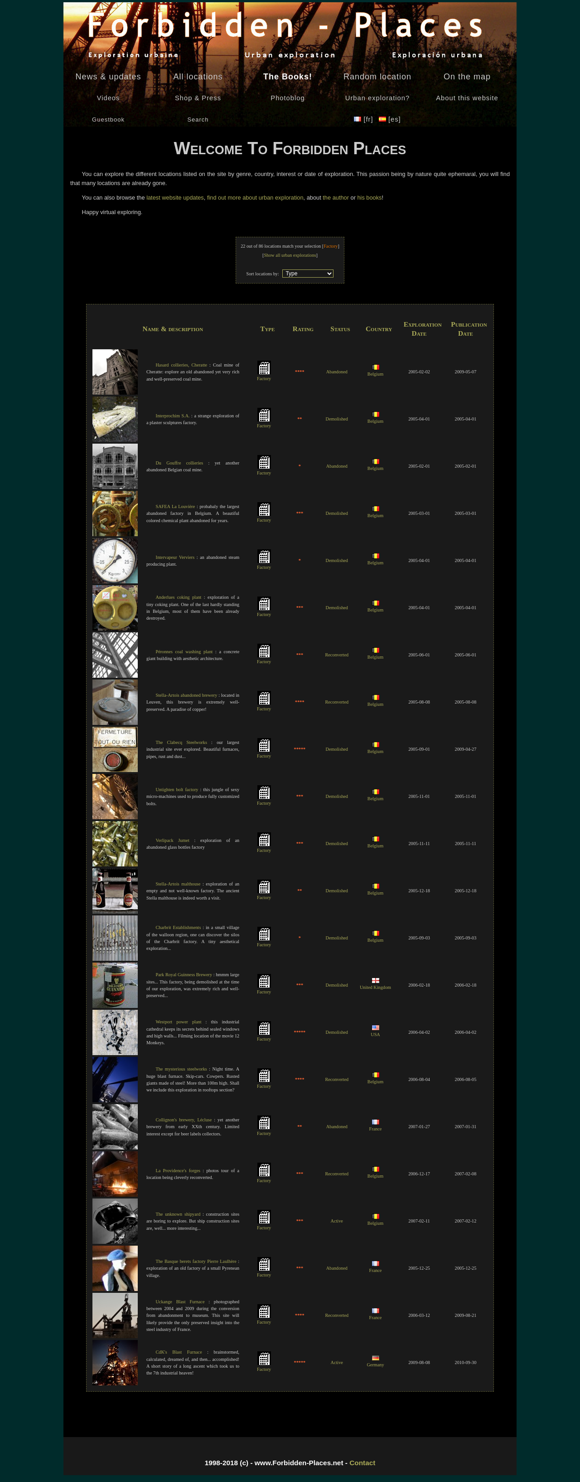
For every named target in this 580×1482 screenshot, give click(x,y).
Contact (362, 1463)
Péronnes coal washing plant (184, 651)
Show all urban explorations (290, 255)
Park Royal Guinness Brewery (183, 974)
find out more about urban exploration (255, 197)
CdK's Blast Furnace (178, 1352)
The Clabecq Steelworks (181, 742)
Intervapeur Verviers (174, 557)
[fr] (364, 119)
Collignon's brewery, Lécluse (183, 1119)
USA (375, 1031)
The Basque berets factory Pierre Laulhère (195, 1261)
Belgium (375, 371)
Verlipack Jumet (172, 840)
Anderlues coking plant (178, 597)
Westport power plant (178, 1021)
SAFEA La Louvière (175, 506)
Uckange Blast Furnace (179, 1301)
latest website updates (175, 197)
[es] (390, 119)
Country (379, 329)
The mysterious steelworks (181, 1068)
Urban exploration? (377, 98)
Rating (303, 329)
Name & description (172, 329)
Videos (108, 98)
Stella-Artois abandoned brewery (186, 695)
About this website (467, 98)
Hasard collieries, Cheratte (181, 364)
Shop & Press (198, 98)
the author (336, 197)
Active (337, 1220)
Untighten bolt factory (176, 789)
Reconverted (336, 654)
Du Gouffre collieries (179, 462)
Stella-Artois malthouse (177, 883)
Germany (375, 1361)
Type (267, 329)
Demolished (337, 418)
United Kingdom (375, 984)
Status (340, 329)
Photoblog (287, 98)
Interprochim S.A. (172, 415)
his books (369, 197)
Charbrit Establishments (178, 927)
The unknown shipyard (177, 1214)
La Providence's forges (177, 1170)
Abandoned (337, 371)
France (375, 1125)
